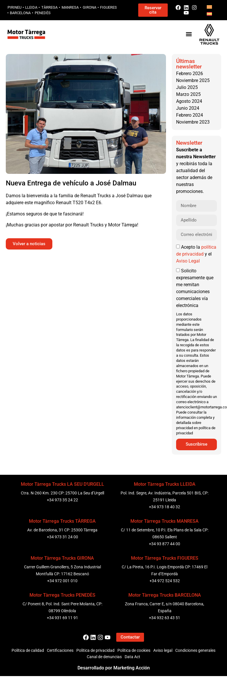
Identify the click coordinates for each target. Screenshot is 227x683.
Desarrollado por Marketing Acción (113, 668)
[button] (188, 34)
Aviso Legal (188, 261)
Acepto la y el (196, 254)
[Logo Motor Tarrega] (26, 34)
